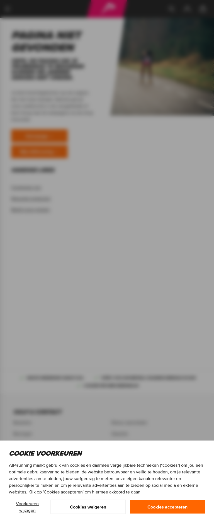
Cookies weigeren (88, 506)
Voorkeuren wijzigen (27, 507)
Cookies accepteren (167, 506)
